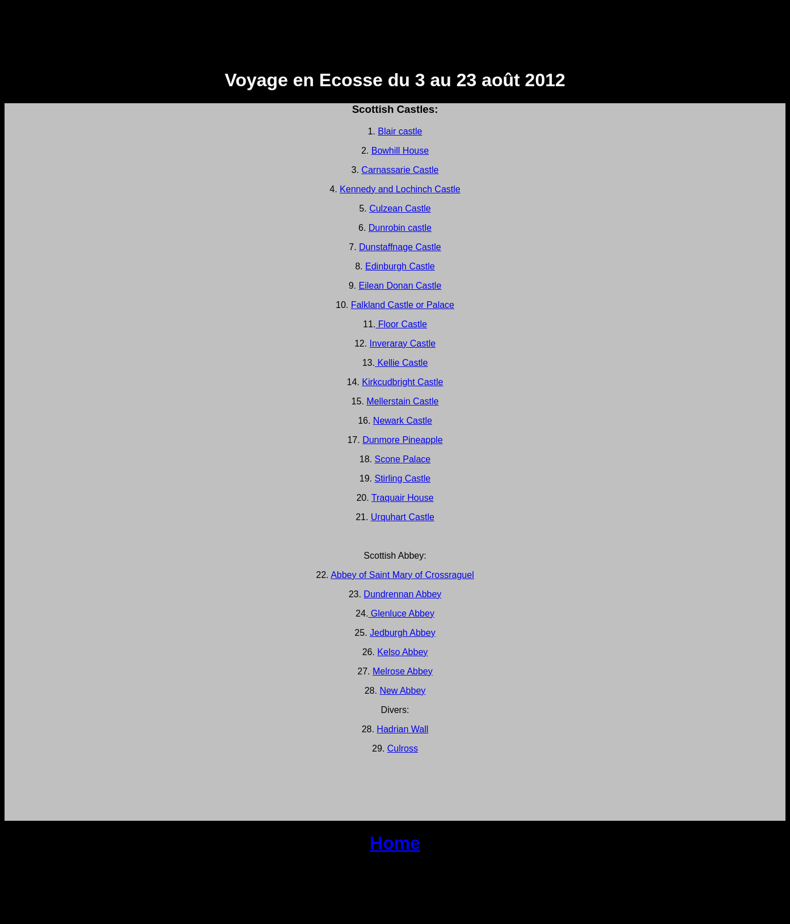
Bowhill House (400, 150)
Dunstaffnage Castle (400, 247)
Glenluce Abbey (401, 613)
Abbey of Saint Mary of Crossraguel (402, 575)
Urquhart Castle (402, 517)
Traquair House (402, 498)
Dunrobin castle (400, 228)
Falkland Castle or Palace (402, 305)
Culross (402, 748)
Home (395, 843)
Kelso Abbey (402, 652)
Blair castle (400, 131)
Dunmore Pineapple (402, 440)
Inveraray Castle (403, 343)
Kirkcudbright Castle (402, 382)
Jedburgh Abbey (403, 633)
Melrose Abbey (403, 671)
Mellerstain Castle (402, 401)
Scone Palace (402, 459)
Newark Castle (402, 420)
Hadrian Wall (402, 729)
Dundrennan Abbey (402, 594)
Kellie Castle (401, 363)
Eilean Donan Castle (399, 285)
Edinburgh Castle (400, 266)
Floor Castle (401, 324)
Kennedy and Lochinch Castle (400, 189)
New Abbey (402, 690)
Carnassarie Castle (399, 170)
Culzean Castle (400, 208)
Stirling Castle (402, 478)
